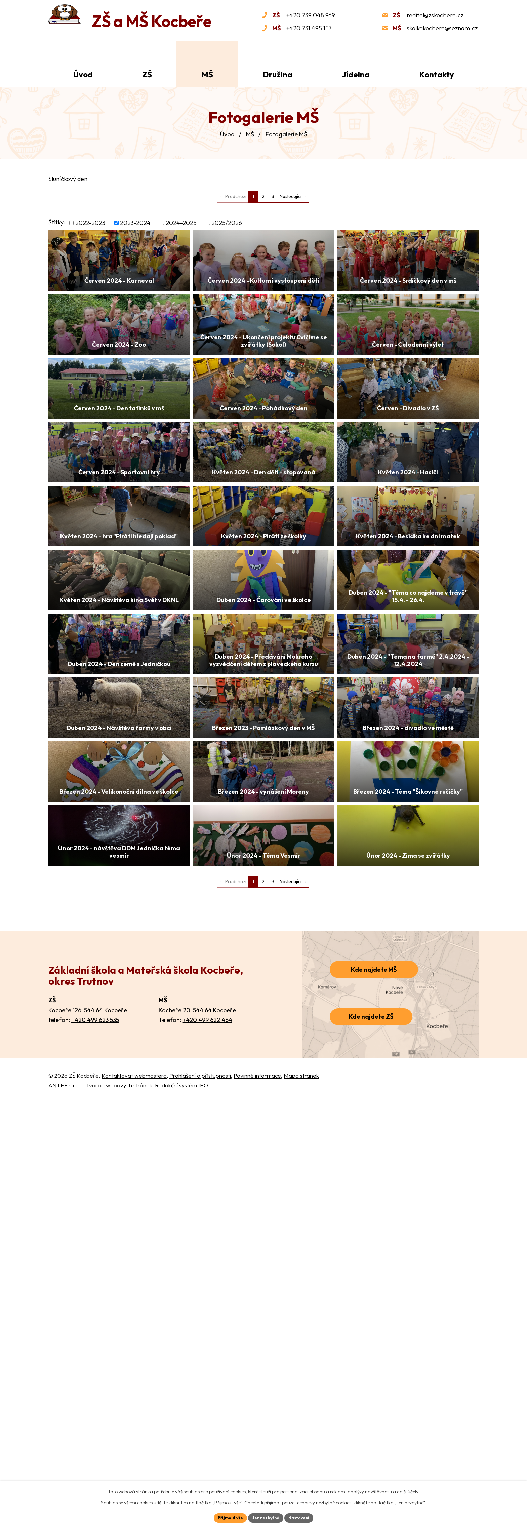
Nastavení (304, 1517)
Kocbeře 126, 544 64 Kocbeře (87, 1434)
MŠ (250, 134)
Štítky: (56, 222)
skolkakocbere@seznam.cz (442, 28)
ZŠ (147, 74)
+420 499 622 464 (207, 1443)
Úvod (227, 134)
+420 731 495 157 (309, 28)
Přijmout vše (225, 1517)
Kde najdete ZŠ (371, 1440)
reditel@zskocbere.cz (435, 15)
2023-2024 (135, 223)
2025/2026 (226, 223)
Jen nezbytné (266, 1517)
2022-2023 (90, 223)
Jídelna (356, 74)
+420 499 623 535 (95, 1443)
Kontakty (436, 74)
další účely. (408, 1490)
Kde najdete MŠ (374, 1393)
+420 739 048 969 (310, 15)
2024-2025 (181, 223)
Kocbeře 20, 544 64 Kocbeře (197, 1434)
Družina (277, 74)
